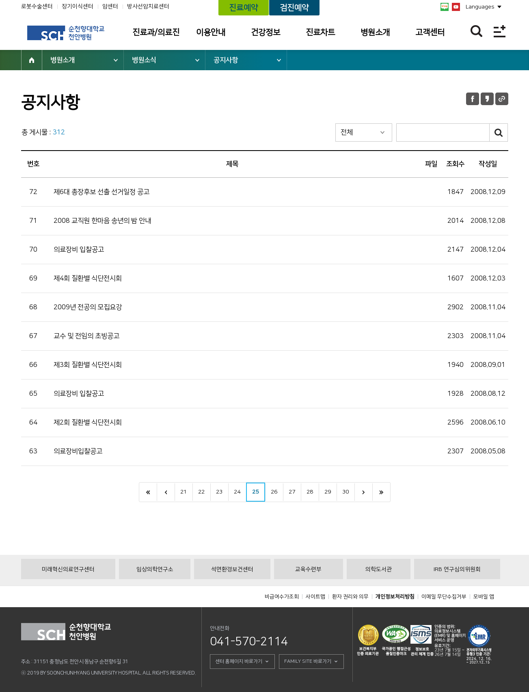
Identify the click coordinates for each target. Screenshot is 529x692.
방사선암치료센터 (148, 6)
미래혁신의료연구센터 (68, 569)
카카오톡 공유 (487, 99)
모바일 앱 (483, 596)
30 (345, 492)
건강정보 (265, 32)
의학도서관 (378, 569)
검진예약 (294, 7)
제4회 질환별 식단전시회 (88, 278)
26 (274, 492)
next (363, 492)
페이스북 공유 (472, 99)
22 (201, 492)
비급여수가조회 (282, 596)
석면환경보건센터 (232, 569)
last (381, 492)
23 (219, 492)
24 (237, 492)
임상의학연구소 (154, 569)
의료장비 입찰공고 (79, 249)
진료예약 (243, 7)
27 (292, 492)
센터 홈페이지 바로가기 (238, 661)
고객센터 (430, 32)
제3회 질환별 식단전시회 (88, 365)
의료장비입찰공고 (78, 451)
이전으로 (166, 492)
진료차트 (320, 32)
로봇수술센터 (37, 6)
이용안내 (210, 32)
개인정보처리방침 (395, 596)
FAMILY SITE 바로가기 (307, 661)
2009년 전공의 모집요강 (88, 307)
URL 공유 (501, 99)
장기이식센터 (77, 6)
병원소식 (144, 60)
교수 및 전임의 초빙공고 (86, 336)
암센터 (110, 6)
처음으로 (148, 492)
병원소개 (375, 32)
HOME (32, 60)
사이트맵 (315, 596)
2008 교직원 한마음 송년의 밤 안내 (102, 220)
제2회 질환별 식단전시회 (88, 422)
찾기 (476, 31)
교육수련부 (308, 569)
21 (183, 492)
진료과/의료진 (155, 32)
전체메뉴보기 (499, 31)
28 (310, 492)
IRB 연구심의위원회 (457, 569)
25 (255, 492)
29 (327, 492)
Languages (480, 7)
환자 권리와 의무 (350, 596)
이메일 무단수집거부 (443, 596)
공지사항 (226, 60)
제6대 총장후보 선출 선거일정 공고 (101, 192)
